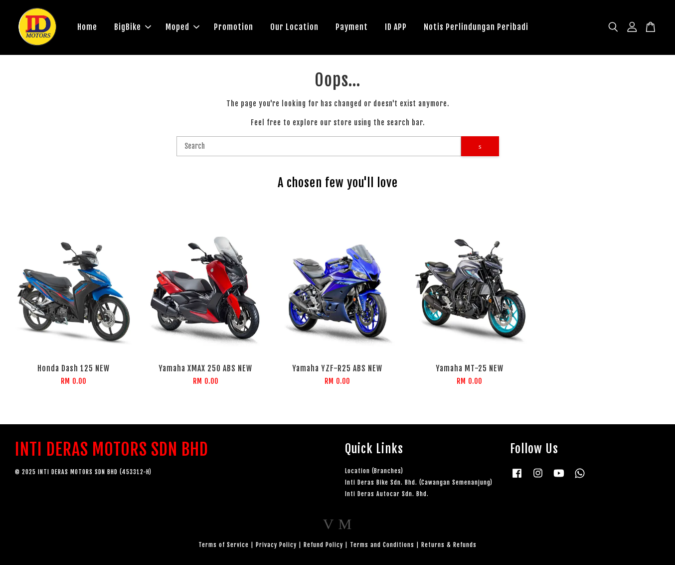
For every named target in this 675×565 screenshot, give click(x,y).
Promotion (233, 27)
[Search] (319, 146)
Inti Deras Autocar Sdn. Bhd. (387, 494)
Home (87, 27)
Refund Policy (323, 545)
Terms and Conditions (382, 545)
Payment (352, 27)
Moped (182, 27)
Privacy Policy (276, 545)
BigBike (132, 27)
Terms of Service (223, 545)
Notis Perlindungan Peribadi (476, 27)
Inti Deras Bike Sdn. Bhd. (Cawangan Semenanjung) (419, 482)
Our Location (294, 27)
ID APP (396, 27)
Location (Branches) (374, 471)
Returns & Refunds (449, 545)
